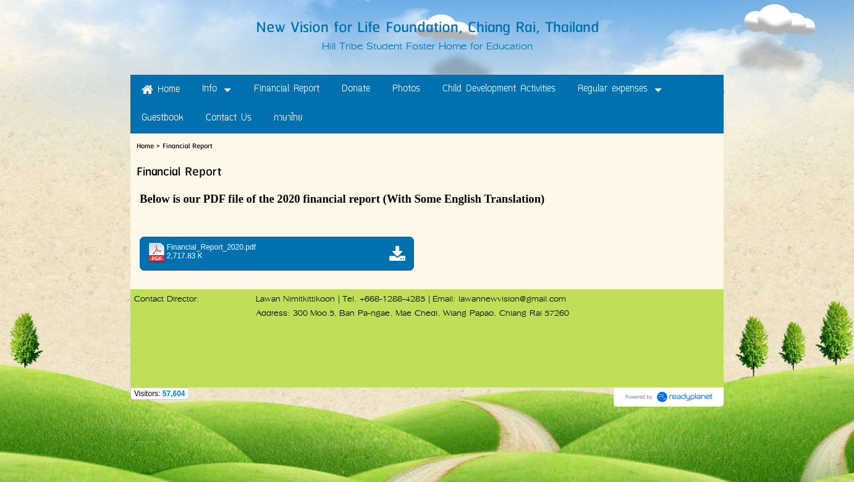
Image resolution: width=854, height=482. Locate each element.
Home (145, 146)
